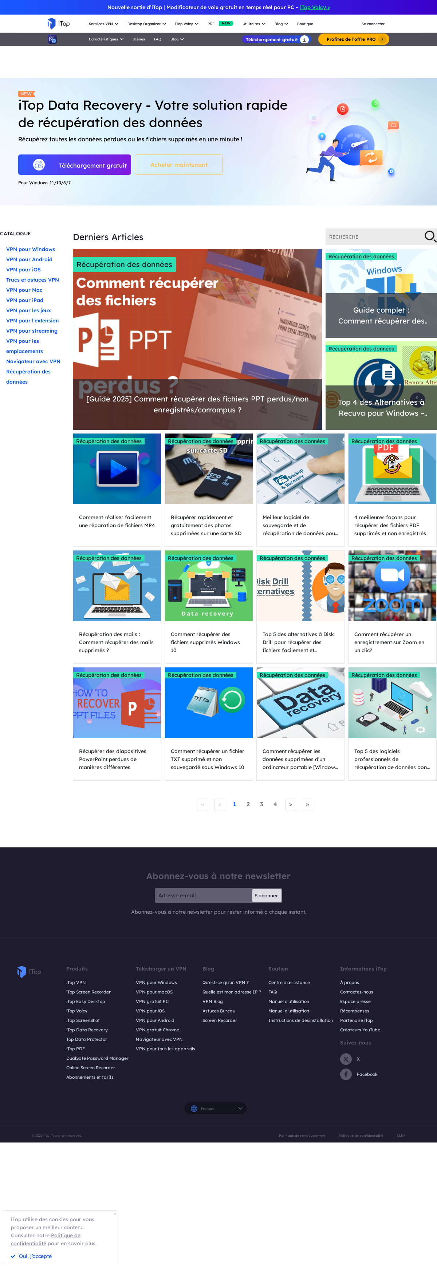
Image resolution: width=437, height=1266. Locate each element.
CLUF (401, 1135)
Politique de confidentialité (361, 1135)
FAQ (157, 39)
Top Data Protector (86, 1039)
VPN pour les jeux (28, 310)
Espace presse (355, 1001)
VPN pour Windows (30, 249)
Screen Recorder (219, 1020)
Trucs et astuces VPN (32, 280)
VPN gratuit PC (152, 1001)
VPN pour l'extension (32, 320)
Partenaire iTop (356, 1020)
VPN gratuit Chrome (157, 1029)
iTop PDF (75, 1048)
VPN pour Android (29, 259)
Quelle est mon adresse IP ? (231, 992)
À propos (349, 982)
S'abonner (266, 895)
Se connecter (373, 23)
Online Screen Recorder (90, 1067)
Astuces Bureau (218, 1011)
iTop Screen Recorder (88, 992)
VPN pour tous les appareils (165, 1048)
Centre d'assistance (289, 982)
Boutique (305, 23)
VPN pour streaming (32, 331)
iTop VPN (76, 982)
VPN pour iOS (23, 269)
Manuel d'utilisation (288, 1001)
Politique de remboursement (302, 1135)
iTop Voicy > (315, 7)
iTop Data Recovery (87, 1029)
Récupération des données (124, 264)
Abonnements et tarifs (90, 1077)
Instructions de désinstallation (300, 1020)
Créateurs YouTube (360, 1029)
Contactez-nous (356, 992)
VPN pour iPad (24, 300)
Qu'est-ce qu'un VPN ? (225, 982)
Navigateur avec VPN (33, 361)
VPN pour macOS (154, 992)
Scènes (139, 39)
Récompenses (354, 1011)
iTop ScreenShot (83, 1020)
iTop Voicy (76, 1011)
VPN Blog (212, 1001)
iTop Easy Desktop (85, 1001)
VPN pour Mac (24, 290)
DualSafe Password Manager (97, 1058)
